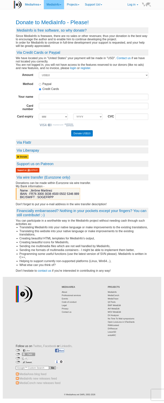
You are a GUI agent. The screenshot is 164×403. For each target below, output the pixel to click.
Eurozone (53, 177)
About (64, 292)
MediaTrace (113, 299)
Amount (27, 74)
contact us (44, 270)
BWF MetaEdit (114, 305)
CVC (110, 116)
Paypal (45, 84)
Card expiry (25, 116)
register (85, 68)
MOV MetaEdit (114, 312)
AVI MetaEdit (113, 309)
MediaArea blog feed (33, 374)
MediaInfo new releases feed (38, 378)
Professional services (71, 295)
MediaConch (113, 295)
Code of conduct (69, 302)
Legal (64, 305)
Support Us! (93, 4)
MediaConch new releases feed (40, 383)
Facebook (49, 346)
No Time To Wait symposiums (121, 318)
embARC (112, 335)
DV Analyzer (113, 315)
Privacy (65, 309)
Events (65, 299)
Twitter (37, 346)
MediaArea (33, 4)
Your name (25, 96)
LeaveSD (112, 332)
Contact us (124, 58)
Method (28, 84)
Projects (73, 4)
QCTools (112, 302)
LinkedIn (66, 346)
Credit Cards (49, 88)
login (73, 68)
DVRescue (113, 328)
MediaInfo (54, 4)
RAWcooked (113, 325)
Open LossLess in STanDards (121, 322)
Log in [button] (132, 4)
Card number (27, 107)
